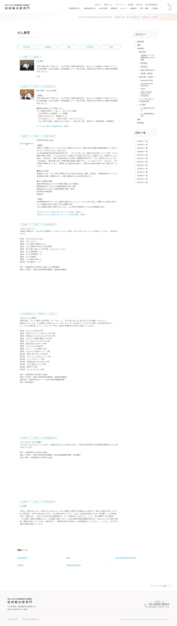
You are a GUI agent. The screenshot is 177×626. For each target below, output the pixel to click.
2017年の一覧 (142, 172)
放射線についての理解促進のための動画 (147, 57)
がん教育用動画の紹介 (49, 224)
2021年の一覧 (142, 158)
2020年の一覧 (142, 162)
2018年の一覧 (142, 169)
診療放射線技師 (73, 565)
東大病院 (130, 5)
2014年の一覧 (142, 182)
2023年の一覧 (142, 151)
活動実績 (47, 47)
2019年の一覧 (142, 165)
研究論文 (144, 67)
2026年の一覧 (142, 141)
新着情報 (26, 47)
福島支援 (142, 52)
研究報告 (144, 63)
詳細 (38, 77)
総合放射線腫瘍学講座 (126, 558)
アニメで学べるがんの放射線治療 (146, 100)
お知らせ (98, 5)
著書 (111, 47)
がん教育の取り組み (48, 86)
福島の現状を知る (147, 70)
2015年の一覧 (142, 179)
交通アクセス (108, 5)
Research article (147, 80)
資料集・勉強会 (147, 73)
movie (143, 89)
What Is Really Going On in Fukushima (146, 94)
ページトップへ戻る (161, 586)
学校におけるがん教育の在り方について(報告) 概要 (58, 215)
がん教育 (24, 57)
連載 (69, 47)
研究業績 (90, 47)
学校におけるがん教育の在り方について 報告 (55, 212)
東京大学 (139, 5)
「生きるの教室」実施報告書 (49, 126)
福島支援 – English (146, 77)
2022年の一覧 (142, 155)
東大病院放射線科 (151, 5)
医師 (68, 558)
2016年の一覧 (142, 176)
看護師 (20, 565)
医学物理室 (22, 558)
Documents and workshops (147, 84)
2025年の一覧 (142, 145)
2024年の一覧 (142, 148)
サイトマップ (120, 5)
